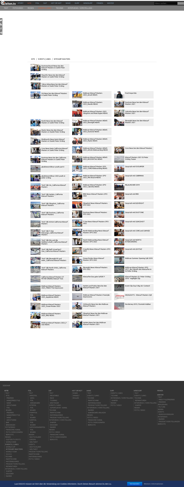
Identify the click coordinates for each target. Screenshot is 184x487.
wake (68, 3)
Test (6, 8)
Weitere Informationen (153, 484)
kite (29, 3)
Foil (37, 3)
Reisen (31, 8)
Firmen (100, 3)
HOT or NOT (56, 3)
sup (45, 3)
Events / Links (44, 8)
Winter (110, 3)
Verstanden (135, 484)
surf (77, 3)
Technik (59, 8)
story (20, 3)
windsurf (87, 3)
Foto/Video (18, 8)
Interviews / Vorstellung (80, 8)
